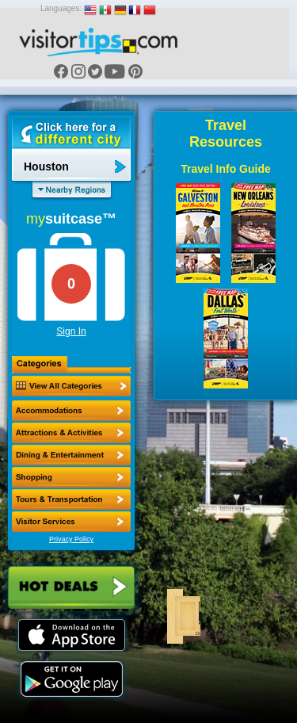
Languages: (61, 8)
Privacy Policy (71, 539)
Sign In (71, 331)
